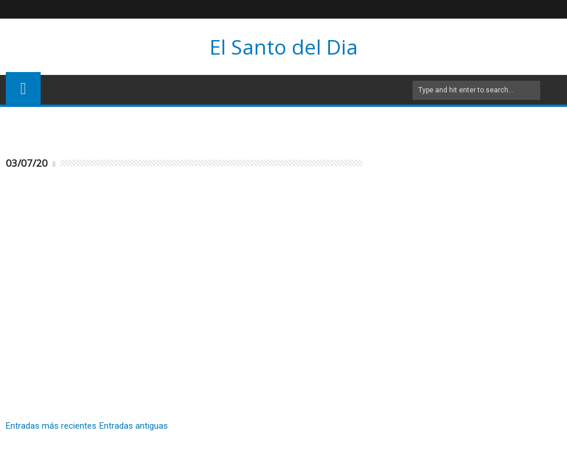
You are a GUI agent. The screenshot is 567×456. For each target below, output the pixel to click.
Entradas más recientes (51, 426)
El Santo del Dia (284, 46)
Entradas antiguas (133, 426)
